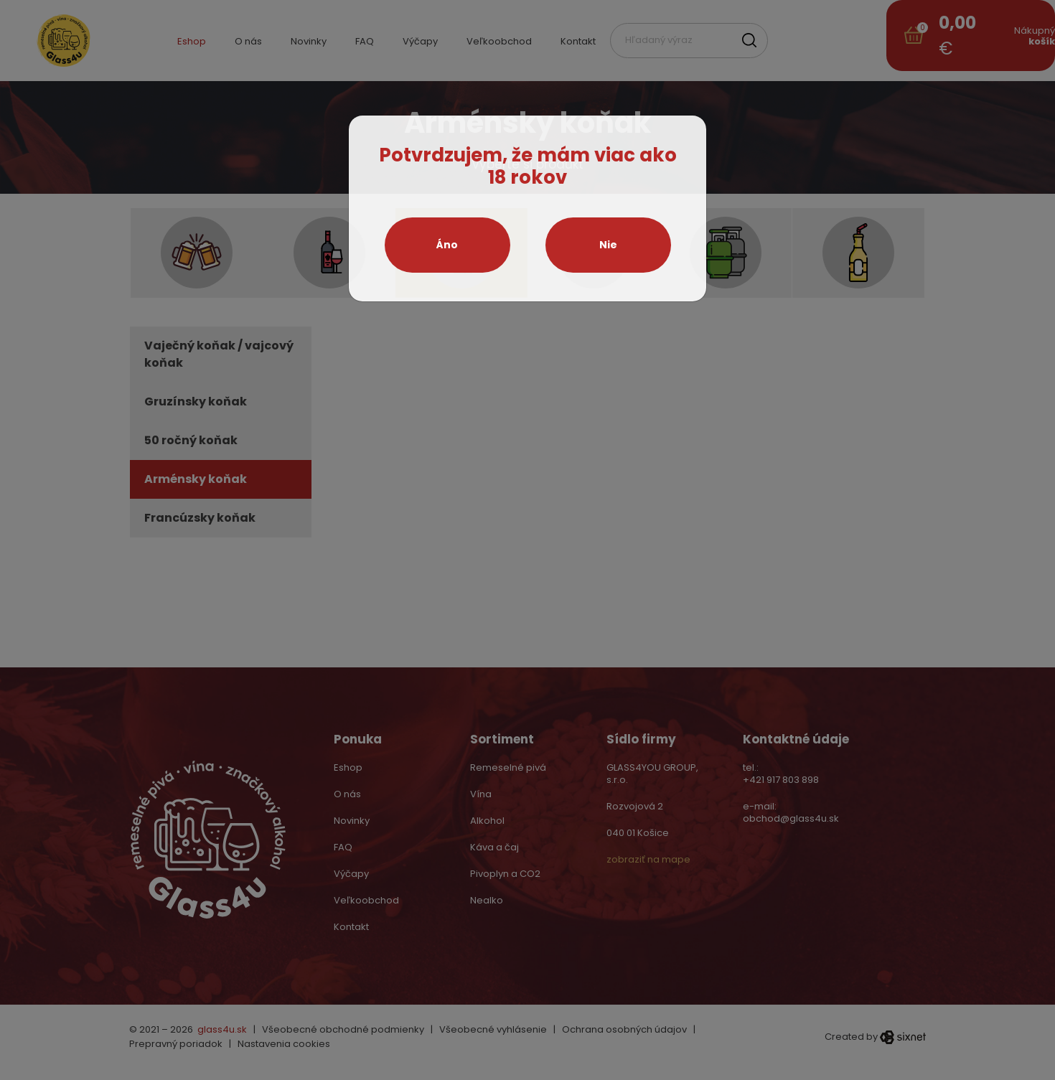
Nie (608, 245)
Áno (447, 245)
